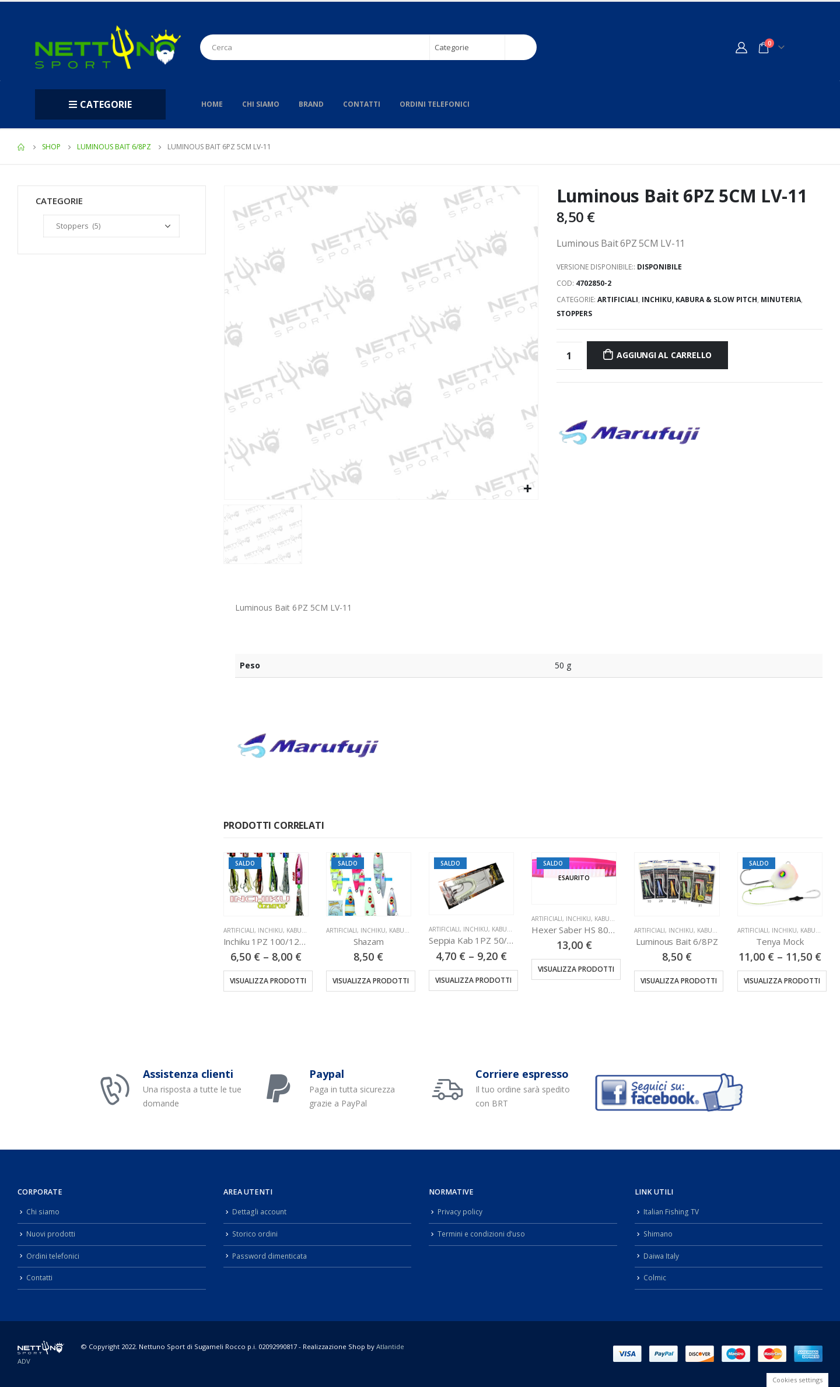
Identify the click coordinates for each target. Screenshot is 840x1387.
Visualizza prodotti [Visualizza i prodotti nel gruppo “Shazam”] (370, 981)
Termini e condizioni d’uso (483, 1234)
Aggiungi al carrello (664, 354)
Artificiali (617, 299)
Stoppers (574, 313)
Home (212, 104)
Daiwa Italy (661, 1255)
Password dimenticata (270, 1255)
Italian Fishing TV (672, 1212)
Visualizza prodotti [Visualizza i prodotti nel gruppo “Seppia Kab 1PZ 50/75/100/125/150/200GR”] (473, 980)
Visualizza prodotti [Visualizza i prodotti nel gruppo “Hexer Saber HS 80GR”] (576, 969)
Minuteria (781, 299)
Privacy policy (460, 1212)
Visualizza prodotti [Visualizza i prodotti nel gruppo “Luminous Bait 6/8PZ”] (678, 981)
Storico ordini (255, 1234)
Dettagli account (260, 1212)
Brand (311, 104)
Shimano (658, 1234)
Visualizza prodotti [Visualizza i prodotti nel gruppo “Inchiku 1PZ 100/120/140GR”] (268, 981)
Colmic (654, 1278)
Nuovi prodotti (51, 1234)
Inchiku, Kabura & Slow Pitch (699, 299)
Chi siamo (260, 104)
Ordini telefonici (435, 104)
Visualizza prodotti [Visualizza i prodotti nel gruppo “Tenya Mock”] (782, 981)
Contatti (361, 104)
